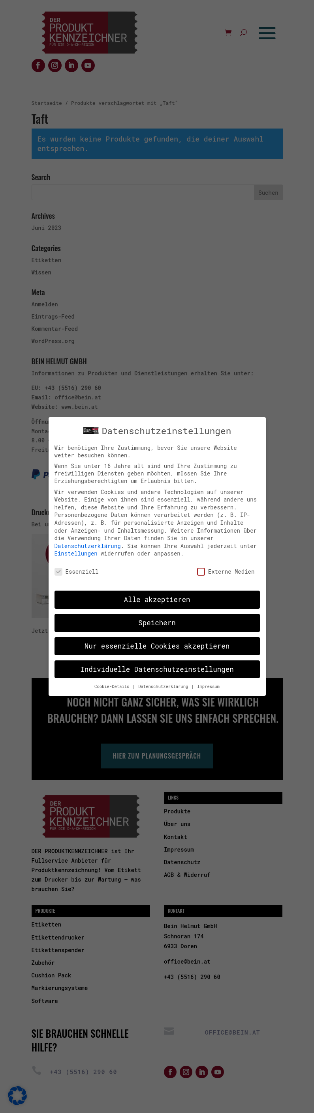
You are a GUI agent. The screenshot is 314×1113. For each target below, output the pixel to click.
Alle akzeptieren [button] (157, 596)
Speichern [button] (157, 619)
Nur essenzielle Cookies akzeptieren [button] (157, 642)
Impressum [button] (208, 683)
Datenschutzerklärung (88, 542)
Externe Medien (226, 568)
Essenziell (77, 568)
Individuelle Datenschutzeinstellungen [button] (157, 666)
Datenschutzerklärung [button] (164, 683)
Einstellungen (76, 550)
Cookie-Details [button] (113, 683)
